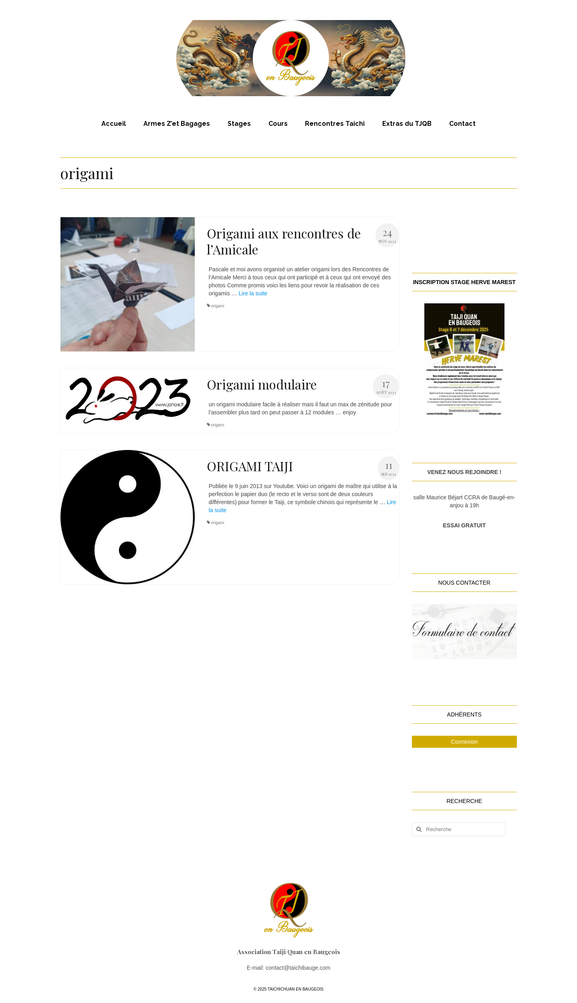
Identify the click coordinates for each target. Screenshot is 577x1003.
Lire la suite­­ (252, 293)
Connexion (464, 742)
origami (217, 306)
